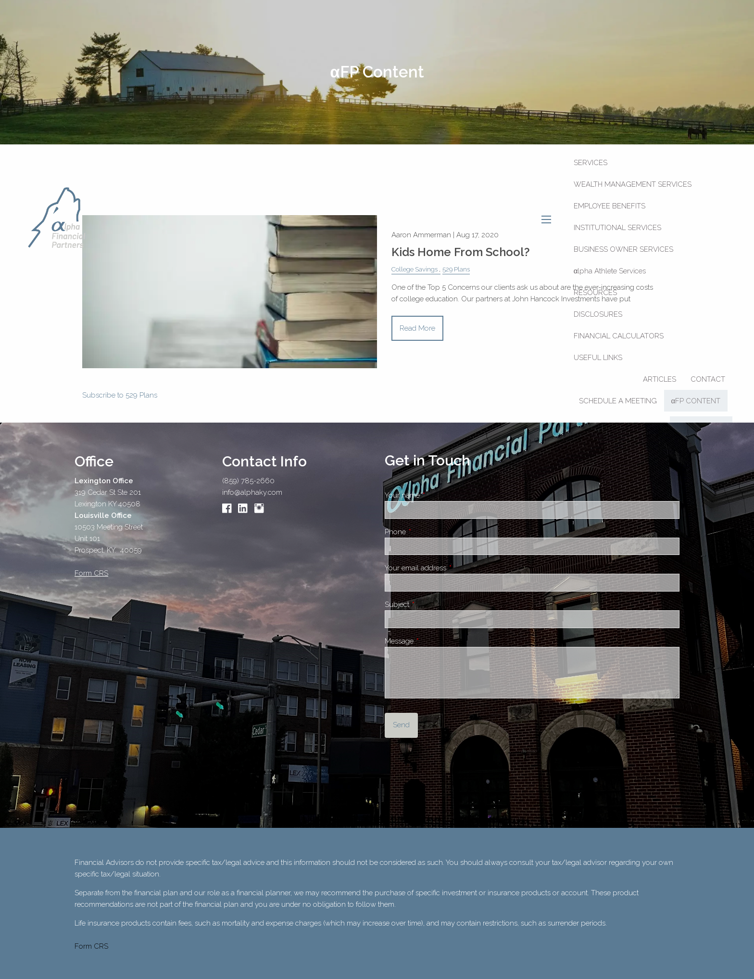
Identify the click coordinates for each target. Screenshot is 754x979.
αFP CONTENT (696, 401)
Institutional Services (617, 227)
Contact (708, 379)
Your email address (449, 568)
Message (433, 641)
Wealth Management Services (632, 184)
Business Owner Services (623, 249)
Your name (436, 495)
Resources (595, 292)
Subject (431, 604)
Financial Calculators (619, 336)
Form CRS (91, 946)
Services (590, 162)
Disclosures (598, 314)
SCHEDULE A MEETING (618, 401)
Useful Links (598, 357)
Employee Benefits (609, 206)
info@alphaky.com (252, 492)
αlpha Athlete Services (610, 271)
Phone (429, 532)
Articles (659, 379)
